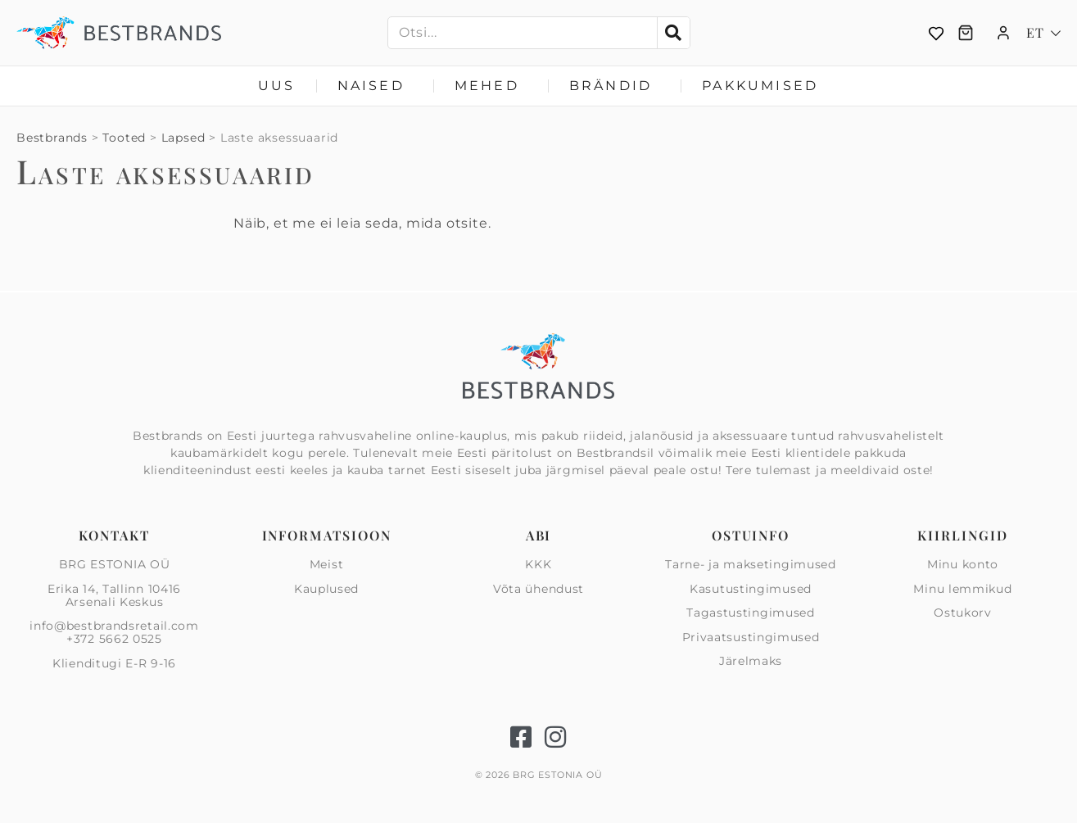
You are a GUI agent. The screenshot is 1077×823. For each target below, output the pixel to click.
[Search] (673, 32)
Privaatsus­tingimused (751, 637)
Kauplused (326, 588)
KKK (538, 565)
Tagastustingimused (750, 612)
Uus (277, 85)
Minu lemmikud (962, 588)
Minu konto (962, 565)
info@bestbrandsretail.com (114, 625)
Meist (327, 565)
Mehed (491, 86)
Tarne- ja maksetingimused (750, 565)
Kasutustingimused (751, 588)
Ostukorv (963, 612)
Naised (375, 86)
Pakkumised (760, 85)
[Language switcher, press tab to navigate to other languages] (1043, 32)
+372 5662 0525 (114, 638)
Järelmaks (750, 660)
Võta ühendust (538, 588)
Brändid (614, 86)
